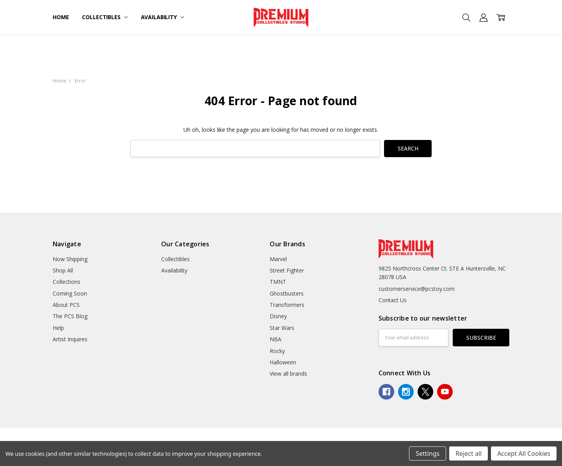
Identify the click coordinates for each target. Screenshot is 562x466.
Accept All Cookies (523, 453)
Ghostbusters (287, 293)
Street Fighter (287, 270)
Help (58, 328)
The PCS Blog (70, 316)
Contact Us (393, 300)
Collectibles (104, 17)
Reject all (468, 453)
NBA (275, 339)
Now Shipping (70, 259)
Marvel (278, 259)
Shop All (63, 270)
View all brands (288, 373)
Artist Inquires (70, 339)
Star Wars (282, 328)
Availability (162, 17)
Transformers (287, 304)
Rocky (277, 351)
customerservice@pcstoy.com (417, 288)
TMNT (278, 281)
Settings (427, 453)
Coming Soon (70, 293)
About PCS (66, 304)
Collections (66, 281)
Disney (278, 316)
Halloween (283, 362)
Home (61, 17)
